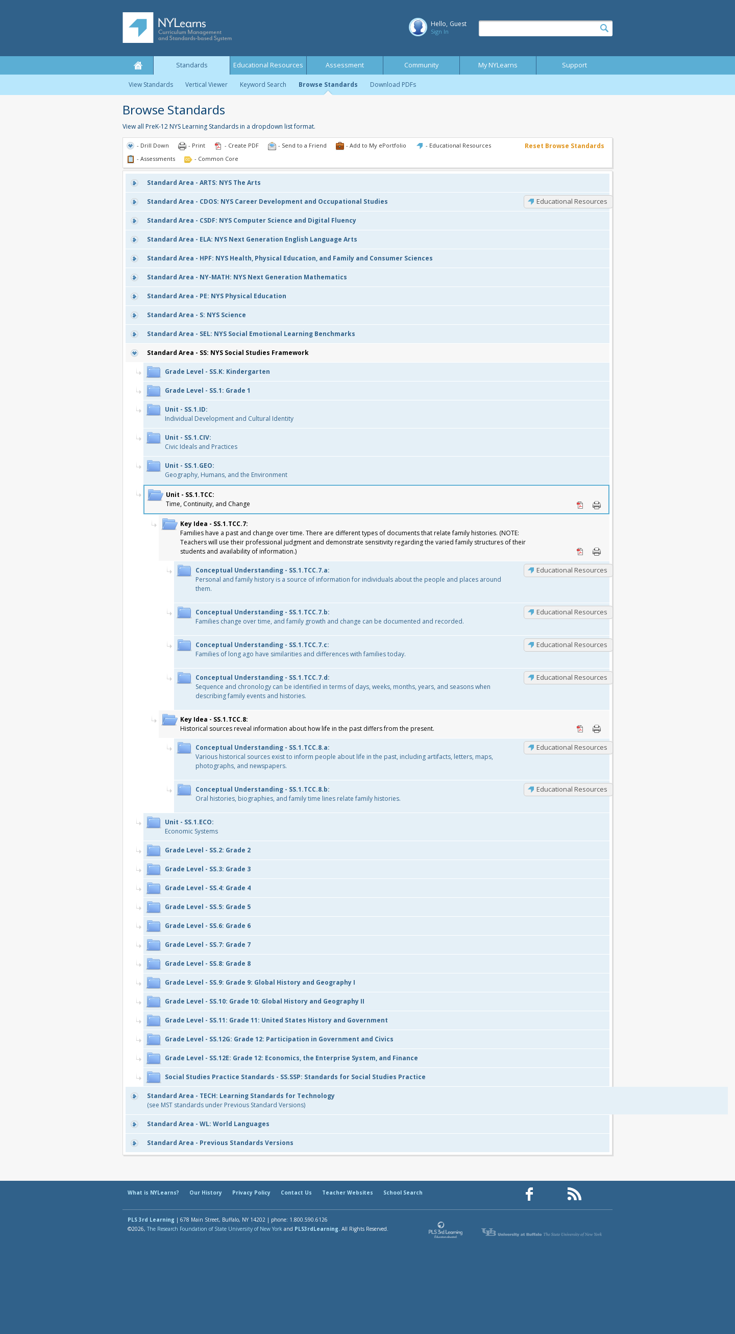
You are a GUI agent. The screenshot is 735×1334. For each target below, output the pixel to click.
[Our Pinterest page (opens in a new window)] (552, 1194)
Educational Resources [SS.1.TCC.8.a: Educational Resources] (571, 747)
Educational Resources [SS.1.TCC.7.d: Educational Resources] (571, 677)
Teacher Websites (347, 1192)
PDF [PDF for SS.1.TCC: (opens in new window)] (580, 505)
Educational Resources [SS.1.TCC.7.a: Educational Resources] (571, 570)
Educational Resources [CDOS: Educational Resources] (571, 201)
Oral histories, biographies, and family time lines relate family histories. (298, 794)
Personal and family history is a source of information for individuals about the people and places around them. (348, 579)
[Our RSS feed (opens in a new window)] (574, 1194)
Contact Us (296, 1192)
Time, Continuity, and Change (208, 499)
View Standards (151, 84)
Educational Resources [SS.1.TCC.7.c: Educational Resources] (571, 644)
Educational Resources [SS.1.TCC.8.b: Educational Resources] (571, 789)
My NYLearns (498, 65)
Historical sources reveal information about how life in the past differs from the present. (307, 724)
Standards (192, 65)
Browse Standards (328, 84)
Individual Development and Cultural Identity (229, 414)
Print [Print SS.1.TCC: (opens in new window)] (597, 505)
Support (574, 65)
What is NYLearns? (153, 1192)
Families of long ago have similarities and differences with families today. (300, 649)
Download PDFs (393, 84)
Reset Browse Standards (564, 145)
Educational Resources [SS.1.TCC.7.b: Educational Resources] (571, 611)
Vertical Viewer (206, 84)
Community (421, 65)
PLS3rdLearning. (317, 1228)
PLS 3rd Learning (151, 1219)
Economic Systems (191, 827)
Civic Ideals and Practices (201, 442)
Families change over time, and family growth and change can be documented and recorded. (329, 617)
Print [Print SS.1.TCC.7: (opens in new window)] (597, 551)
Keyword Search (263, 84)
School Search (403, 1192)
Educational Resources (268, 65)
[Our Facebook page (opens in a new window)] (529, 1194)
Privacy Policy (251, 1192)
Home (137, 65)
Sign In (440, 31)
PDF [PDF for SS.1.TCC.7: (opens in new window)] (580, 551)
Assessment (345, 65)
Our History (205, 1192)
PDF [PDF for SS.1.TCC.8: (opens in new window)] (580, 729)
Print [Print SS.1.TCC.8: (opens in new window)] (597, 729)
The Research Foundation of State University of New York (214, 1228)
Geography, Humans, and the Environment (226, 470)
